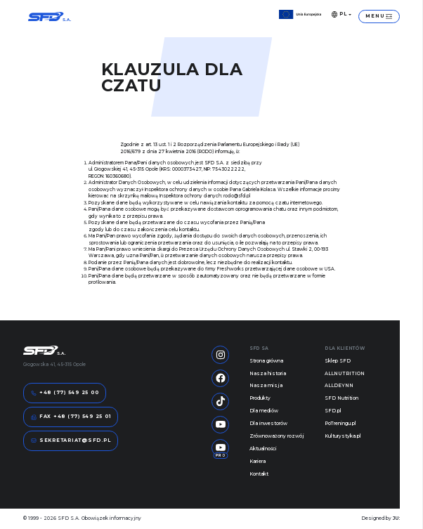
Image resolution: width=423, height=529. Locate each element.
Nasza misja (265, 385)
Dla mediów (263, 411)
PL (339, 14)
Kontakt (258, 474)
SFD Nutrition (341, 398)
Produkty (260, 398)
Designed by (380, 518)
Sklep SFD (338, 361)
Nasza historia (267, 374)
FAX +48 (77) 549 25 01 (71, 417)
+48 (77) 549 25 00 (65, 393)
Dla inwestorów (268, 423)
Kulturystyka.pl (343, 436)
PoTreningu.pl (340, 423)
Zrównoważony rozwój (276, 436)
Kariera (257, 461)
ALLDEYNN (339, 385)
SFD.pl (333, 411)
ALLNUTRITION (345, 374)
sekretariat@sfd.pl (71, 440)
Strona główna (266, 361)
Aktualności (263, 449)
